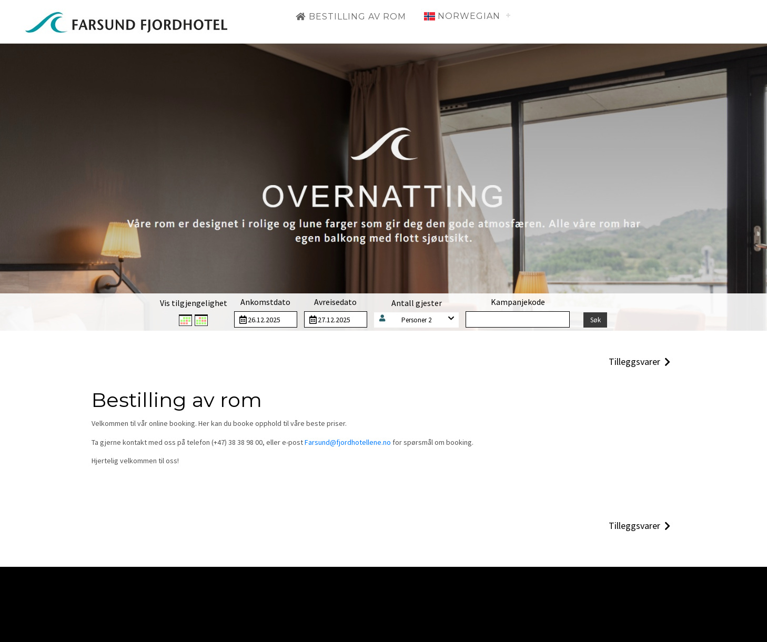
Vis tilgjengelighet (193, 303)
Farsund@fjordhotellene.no (348, 442)
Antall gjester (416, 303)
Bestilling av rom (351, 17)
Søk (595, 319)
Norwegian (462, 16)
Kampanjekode (518, 302)
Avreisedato (335, 302)
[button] (416, 320)
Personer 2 (416, 319)
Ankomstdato (265, 302)
